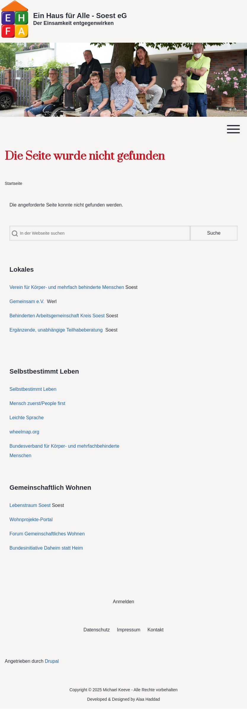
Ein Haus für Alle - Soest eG (80, 16)
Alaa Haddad (148, 699)
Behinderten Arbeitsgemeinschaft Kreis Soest (57, 315)
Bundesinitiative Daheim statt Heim (46, 547)
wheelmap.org (24, 431)
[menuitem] (123, 602)
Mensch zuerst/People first (37, 403)
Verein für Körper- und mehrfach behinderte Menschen (66, 287)
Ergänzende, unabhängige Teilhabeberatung (56, 329)
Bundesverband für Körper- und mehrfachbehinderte (65, 446)
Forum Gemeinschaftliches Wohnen (47, 533)
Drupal (52, 661)
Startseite (13, 183)
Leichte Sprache (26, 417)
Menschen (20, 455)
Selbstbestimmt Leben (32, 389)
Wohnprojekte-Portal (31, 519)
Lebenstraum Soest (30, 505)
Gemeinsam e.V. (26, 301)
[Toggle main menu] (123, 129)
